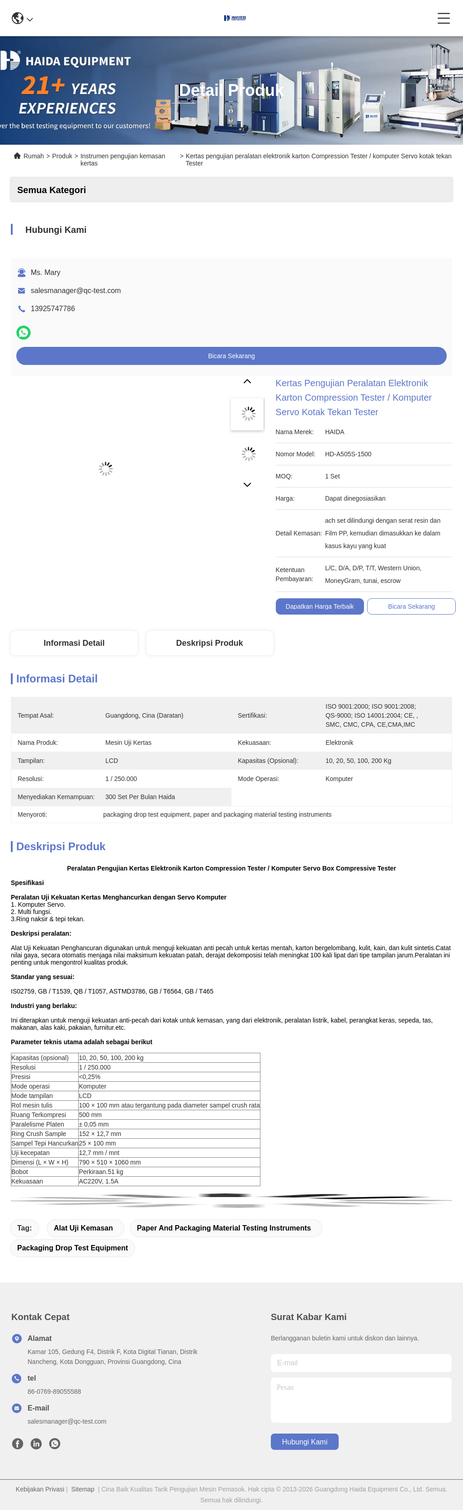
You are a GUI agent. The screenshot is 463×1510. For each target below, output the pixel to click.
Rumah (34, 156)
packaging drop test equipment (72, 1248)
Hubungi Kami (305, 1442)
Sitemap (82, 1489)
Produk (62, 156)
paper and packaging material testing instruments (224, 1228)
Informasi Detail (73, 643)
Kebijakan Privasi (40, 1489)
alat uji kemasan (83, 1228)
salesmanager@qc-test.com (76, 290)
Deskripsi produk (209, 643)
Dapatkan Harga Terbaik (320, 606)
